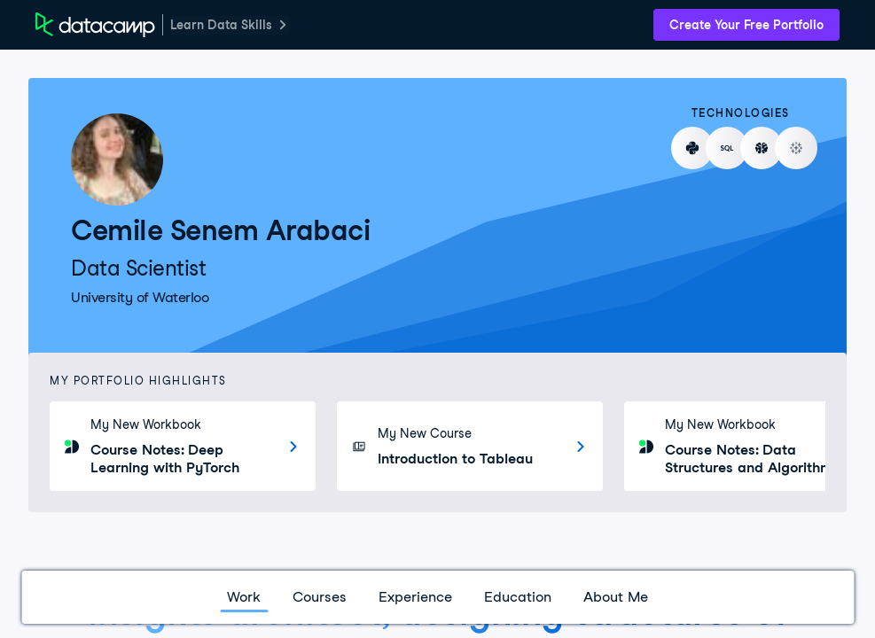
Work (244, 596)
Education (517, 596)
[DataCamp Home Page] (95, 24)
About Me (615, 596)
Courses (320, 596)
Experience (415, 596)
